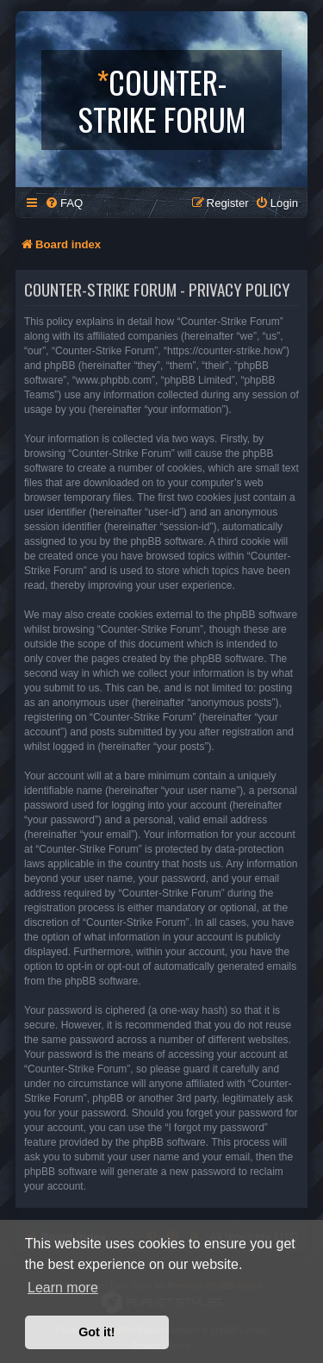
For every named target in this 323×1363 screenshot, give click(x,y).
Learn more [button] (63, 1287)
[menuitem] (64, 203)
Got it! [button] (96, 1332)
